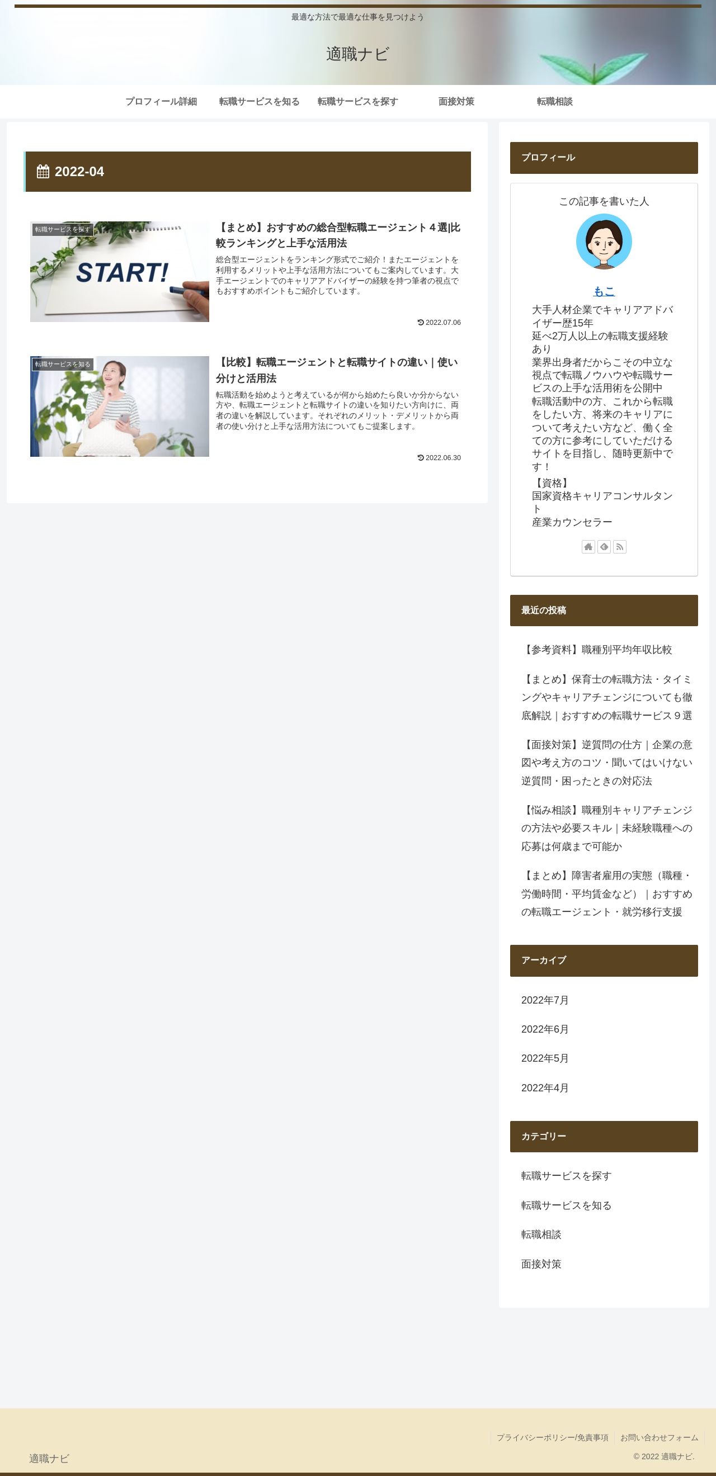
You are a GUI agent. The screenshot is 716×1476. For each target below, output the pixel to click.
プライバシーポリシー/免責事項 (553, 1437)
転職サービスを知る (566, 1205)
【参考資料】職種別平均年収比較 (596, 649)
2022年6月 (545, 1029)
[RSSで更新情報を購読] (619, 547)
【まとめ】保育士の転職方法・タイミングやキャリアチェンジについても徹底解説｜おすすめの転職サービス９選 (607, 697)
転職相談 (541, 1234)
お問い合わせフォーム (659, 1437)
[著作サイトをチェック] (588, 547)
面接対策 (541, 1264)
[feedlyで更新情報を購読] (604, 547)
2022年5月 (545, 1058)
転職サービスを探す (566, 1175)
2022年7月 (545, 1000)
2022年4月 (545, 1088)
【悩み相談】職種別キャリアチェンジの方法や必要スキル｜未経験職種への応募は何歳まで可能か (607, 828)
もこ (604, 291)
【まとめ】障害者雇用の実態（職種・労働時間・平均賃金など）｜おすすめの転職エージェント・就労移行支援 (607, 893)
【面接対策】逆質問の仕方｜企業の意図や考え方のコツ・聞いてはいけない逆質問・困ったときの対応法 (607, 763)
